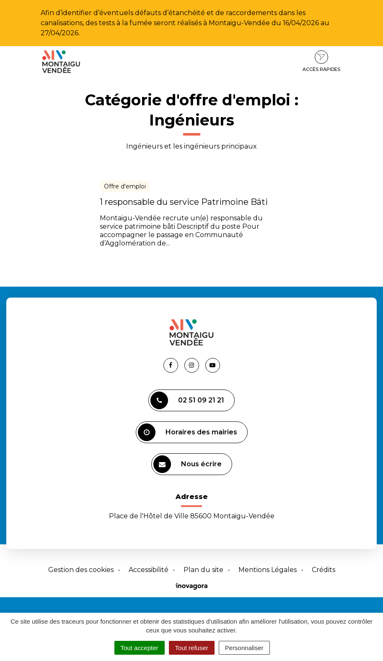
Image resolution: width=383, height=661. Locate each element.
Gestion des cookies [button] (81, 570)
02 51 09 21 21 (187, 400)
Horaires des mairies (187, 432)
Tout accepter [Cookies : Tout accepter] (139, 647)
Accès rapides (321, 61)
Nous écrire (187, 464)
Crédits (323, 570)
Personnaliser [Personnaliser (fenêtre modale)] (244, 647)
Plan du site (203, 570)
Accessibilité (148, 570)
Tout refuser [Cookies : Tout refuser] (191, 647)
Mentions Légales (267, 570)
